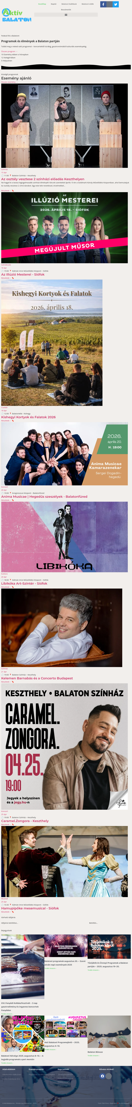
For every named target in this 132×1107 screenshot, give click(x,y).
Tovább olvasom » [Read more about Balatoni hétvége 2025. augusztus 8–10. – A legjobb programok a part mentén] (7, 1063)
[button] (66, 15)
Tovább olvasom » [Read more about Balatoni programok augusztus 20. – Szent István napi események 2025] (50, 968)
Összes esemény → (9, 82)
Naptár (54, 4)
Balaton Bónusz (95, 1052)
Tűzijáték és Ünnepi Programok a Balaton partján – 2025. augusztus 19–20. (108, 964)
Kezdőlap (42, 4)
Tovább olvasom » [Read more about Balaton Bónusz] (93, 1056)
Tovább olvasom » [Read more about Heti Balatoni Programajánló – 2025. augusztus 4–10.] (50, 1049)
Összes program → (9, 51)
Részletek (6, 190)
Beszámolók (66, 9)
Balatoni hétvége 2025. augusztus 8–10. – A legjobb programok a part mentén (22, 1057)
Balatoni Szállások (69, 4)
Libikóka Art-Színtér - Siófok (24, 583)
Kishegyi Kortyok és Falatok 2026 (28, 417)
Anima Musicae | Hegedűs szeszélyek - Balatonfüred (44, 497)
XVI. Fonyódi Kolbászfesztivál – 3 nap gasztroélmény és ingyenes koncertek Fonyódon (20, 1006)
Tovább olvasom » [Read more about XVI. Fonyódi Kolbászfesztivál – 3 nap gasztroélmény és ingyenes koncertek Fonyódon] (7, 1014)
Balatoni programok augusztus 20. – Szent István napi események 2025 (65, 963)
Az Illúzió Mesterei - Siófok (22, 274)
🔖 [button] (13, 190)
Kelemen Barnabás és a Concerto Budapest (37, 678)
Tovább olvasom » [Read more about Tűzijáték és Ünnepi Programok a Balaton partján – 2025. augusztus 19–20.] (93, 970)
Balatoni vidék (88, 4)
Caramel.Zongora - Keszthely (25, 821)
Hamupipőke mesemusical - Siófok (30, 908)
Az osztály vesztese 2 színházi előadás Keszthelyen (42, 179)
